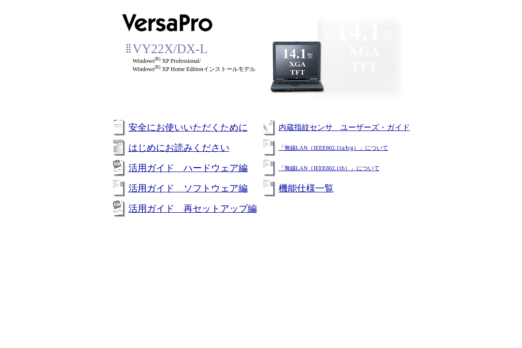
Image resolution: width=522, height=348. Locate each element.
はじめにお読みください (178, 148)
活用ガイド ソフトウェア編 (188, 188)
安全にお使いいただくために (188, 127)
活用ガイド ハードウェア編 (188, 168)
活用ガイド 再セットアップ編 (192, 208)
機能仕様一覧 (306, 188)
